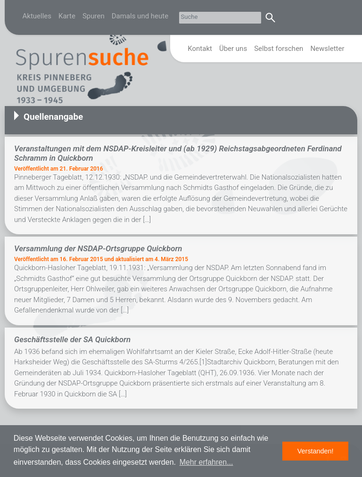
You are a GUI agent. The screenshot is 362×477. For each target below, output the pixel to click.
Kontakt (200, 48)
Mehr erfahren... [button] (206, 462)
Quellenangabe (53, 117)
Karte (66, 16)
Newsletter (327, 48)
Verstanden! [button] (315, 451)
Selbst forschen (278, 48)
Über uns (233, 48)
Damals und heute (140, 16)
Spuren (93, 16)
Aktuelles (37, 16)
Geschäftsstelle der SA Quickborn (72, 339)
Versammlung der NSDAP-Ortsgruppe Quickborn (98, 248)
